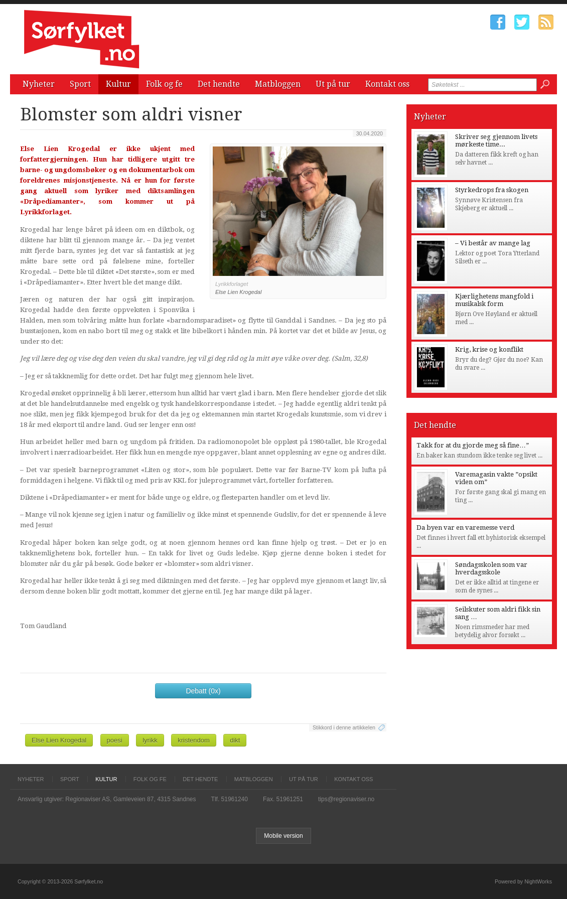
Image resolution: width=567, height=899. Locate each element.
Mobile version (283, 835)
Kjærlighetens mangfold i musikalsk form (494, 300)
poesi (114, 740)
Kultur (118, 84)
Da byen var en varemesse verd (465, 527)
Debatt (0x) (203, 691)
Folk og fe (164, 84)
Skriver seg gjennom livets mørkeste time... (496, 140)
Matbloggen (278, 84)
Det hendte (219, 84)
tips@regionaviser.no (346, 799)
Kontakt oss (387, 84)
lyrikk (150, 740)
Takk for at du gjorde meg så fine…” (472, 445)
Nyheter (39, 84)
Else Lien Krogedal (59, 740)
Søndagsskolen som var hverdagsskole (491, 568)
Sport (80, 84)
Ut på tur (333, 84)
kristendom (194, 740)
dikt (235, 740)
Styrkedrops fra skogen (491, 190)
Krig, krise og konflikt (489, 349)
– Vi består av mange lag (492, 243)
